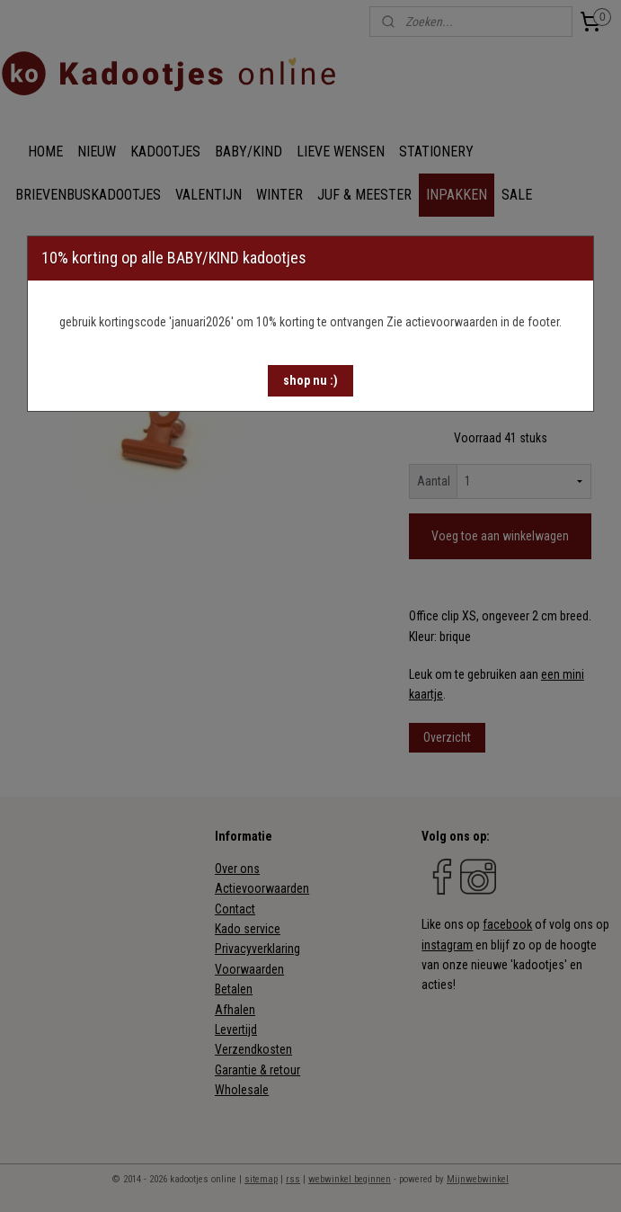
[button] (310, 381)
